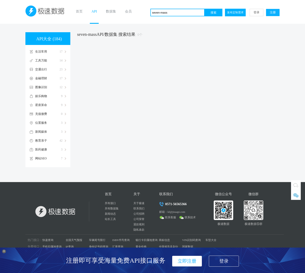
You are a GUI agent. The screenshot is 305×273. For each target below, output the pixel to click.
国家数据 (187, 246)
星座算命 (50, 105)
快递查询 (47, 240)
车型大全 (210, 240)
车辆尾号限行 (97, 240)
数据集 (111, 11)
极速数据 (46, 12)
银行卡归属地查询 (147, 240)
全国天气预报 (74, 240)
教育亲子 (50, 140)
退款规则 (138, 224)
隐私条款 (138, 229)
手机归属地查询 (52, 246)
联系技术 (190, 217)
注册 (273, 12)
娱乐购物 (50, 96)
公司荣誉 (138, 219)
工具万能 (50, 60)
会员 (128, 11)
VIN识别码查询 (191, 240)
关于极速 (138, 203)
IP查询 (70, 246)
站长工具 (110, 219)
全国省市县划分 (168, 246)
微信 (296, 195)
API (94, 11)
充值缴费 (50, 114)
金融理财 (50, 78)
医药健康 (50, 149)
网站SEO (50, 158)
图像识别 (50, 87)
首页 (79, 11)
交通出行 (50, 69)
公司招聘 (138, 213)
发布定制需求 (235, 12)
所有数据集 (112, 208)
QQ (296, 185)
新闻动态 (110, 213)
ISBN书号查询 (121, 240)
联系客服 (170, 217)
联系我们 (138, 208)
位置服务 (50, 122)
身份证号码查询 (98, 246)
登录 (256, 12)
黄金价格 (141, 246)
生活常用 (50, 51)
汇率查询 (117, 246)
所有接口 (110, 203)
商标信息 (164, 240)
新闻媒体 (50, 131)
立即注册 (187, 261)
